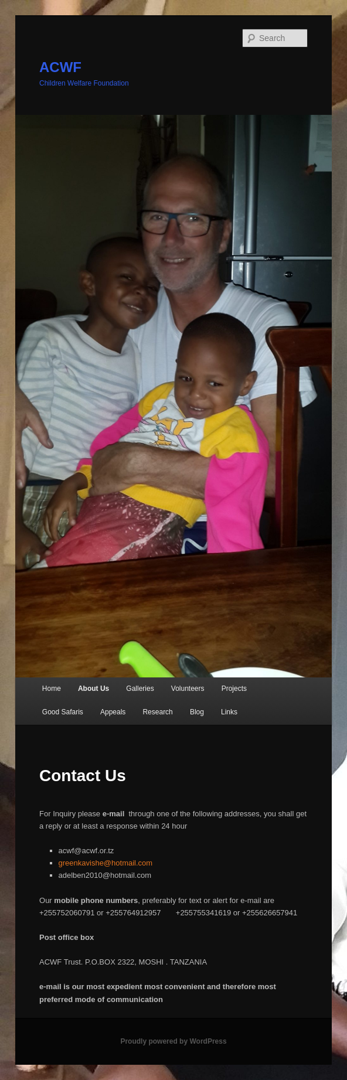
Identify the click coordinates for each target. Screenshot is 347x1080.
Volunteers (188, 688)
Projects (234, 688)
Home (51, 688)
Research (157, 712)
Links (229, 712)
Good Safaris (62, 712)
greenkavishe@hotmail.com (106, 862)
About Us (93, 688)
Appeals (112, 712)
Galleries (140, 688)
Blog (197, 712)
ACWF (60, 67)
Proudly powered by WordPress (173, 1041)
